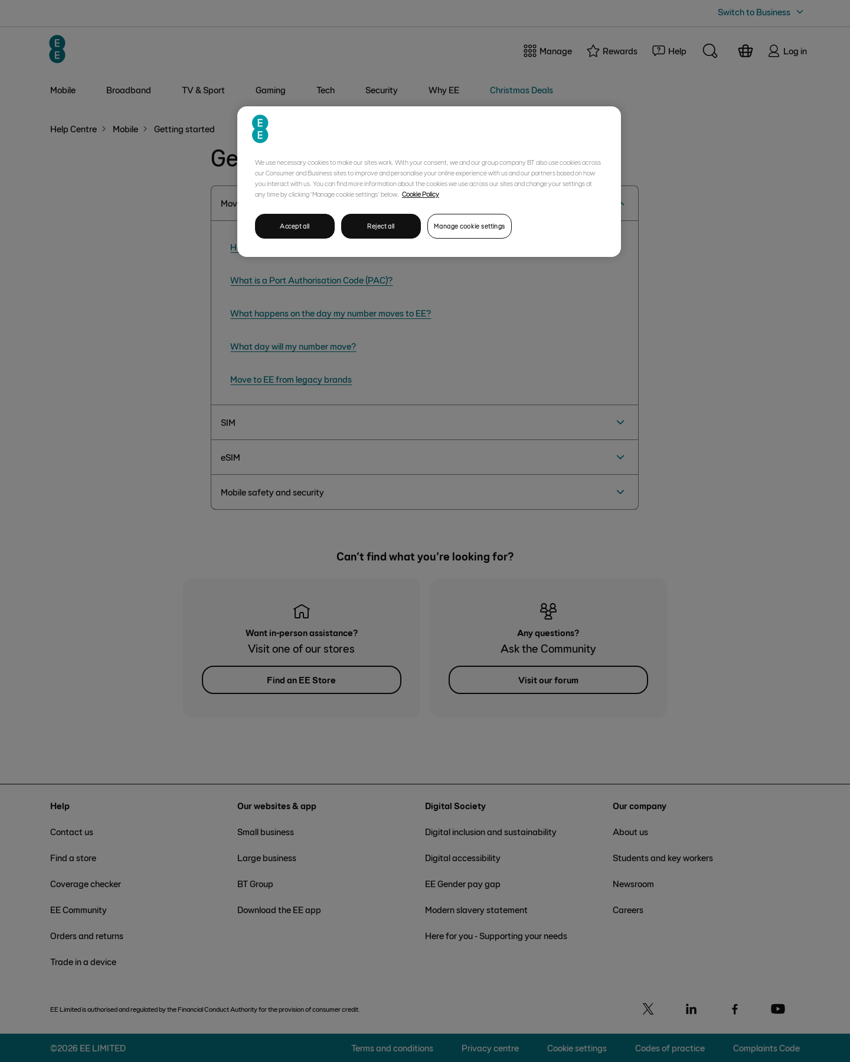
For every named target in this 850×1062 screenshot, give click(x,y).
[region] (429, 181)
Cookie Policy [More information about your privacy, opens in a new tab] (420, 194)
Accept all (295, 226)
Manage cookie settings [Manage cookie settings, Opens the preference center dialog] (469, 226)
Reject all (381, 226)
